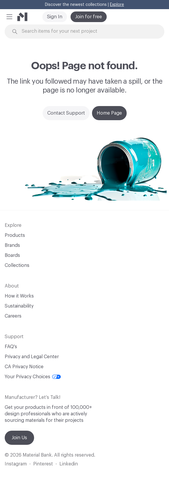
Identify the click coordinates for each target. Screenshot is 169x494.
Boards (12, 255)
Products (15, 235)
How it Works (19, 296)
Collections (17, 265)
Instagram (16, 464)
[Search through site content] (88, 31)
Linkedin (68, 464)
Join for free (88, 16)
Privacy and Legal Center (32, 356)
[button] (9, 17)
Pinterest (43, 464)
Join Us (19, 437)
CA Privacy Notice (24, 366)
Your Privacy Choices (33, 377)
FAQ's (11, 346)
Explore (117, 5)
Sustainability (19, 306)
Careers (13, 316)
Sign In (54, 16)
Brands (12, 245)
